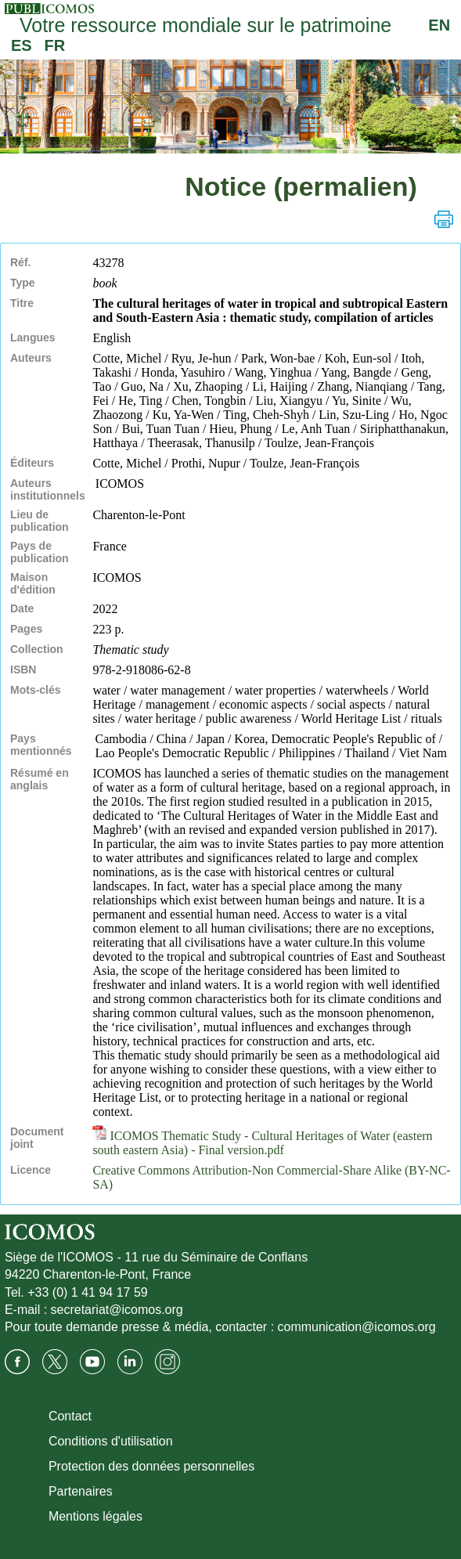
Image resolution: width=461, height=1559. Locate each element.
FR (55, 45)
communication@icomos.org (357, 1326)
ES (21, 45)
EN (439, 25)
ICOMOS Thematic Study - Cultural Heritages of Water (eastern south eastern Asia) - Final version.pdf (262, 1143)
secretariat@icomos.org (117, 1309)
